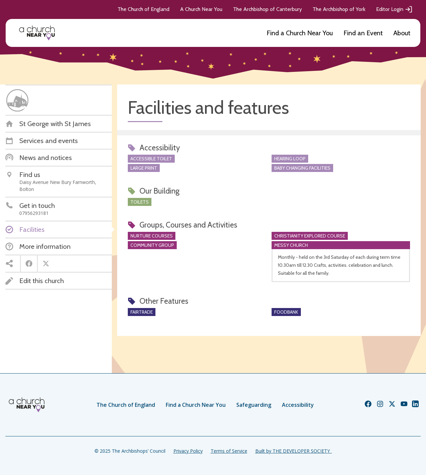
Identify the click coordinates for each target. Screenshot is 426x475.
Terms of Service (229, 451)
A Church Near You (201, 9)
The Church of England (143, 9)
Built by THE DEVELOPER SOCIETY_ (293, 451)
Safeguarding (253, 404)
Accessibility (298, 404)
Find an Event (363, 33)
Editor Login (394, 9)
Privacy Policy (188, 451)
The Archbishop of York (339, 9)
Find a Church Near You (300, 33)
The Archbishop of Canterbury (267, 9)
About (401, 33)
